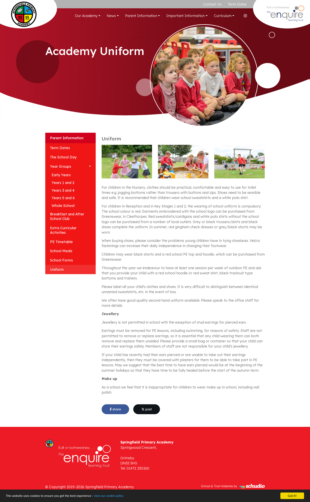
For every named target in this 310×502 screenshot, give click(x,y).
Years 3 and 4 (63, 190)
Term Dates (237, 4)
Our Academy (86, 15)
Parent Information (141, 15)
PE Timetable (61, 242)
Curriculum (223, 15)
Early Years (61, 175)
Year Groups (60, 166)
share (115, 409)
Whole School (63, 205)
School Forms (61, 260)
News (111, 15)
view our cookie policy (110, 496)
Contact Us (212, 4)
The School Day (63, 157)
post (146, 409)
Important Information (185, 15)
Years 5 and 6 (63, 198)
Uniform (57, 269)
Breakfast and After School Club (67, 216)
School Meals (61, 251)
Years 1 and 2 (63, 182)
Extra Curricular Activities (63, 230)
